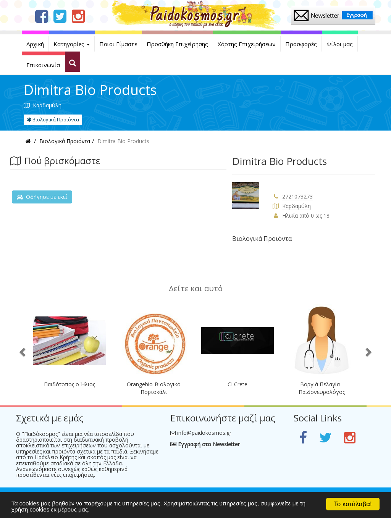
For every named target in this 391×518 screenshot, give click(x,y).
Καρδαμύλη (296, 206)
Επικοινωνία (43, 65)
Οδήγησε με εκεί (42, 196)
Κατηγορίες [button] (71, 44)
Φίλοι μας (339, 44)
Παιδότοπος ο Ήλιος (69, 384)
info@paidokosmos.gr (204, 432)
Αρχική (35, 44)
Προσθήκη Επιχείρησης (177, 44)
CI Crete (237, 384)
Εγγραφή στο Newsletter (205, 444)
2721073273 (297, 196)
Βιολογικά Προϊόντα (53, 119)
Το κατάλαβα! (353, 504)
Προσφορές (301, 44)
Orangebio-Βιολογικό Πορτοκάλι (154, 388)
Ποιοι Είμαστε (118, 44)
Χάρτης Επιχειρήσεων (247, 44)
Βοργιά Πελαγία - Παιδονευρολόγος (322, 388)
